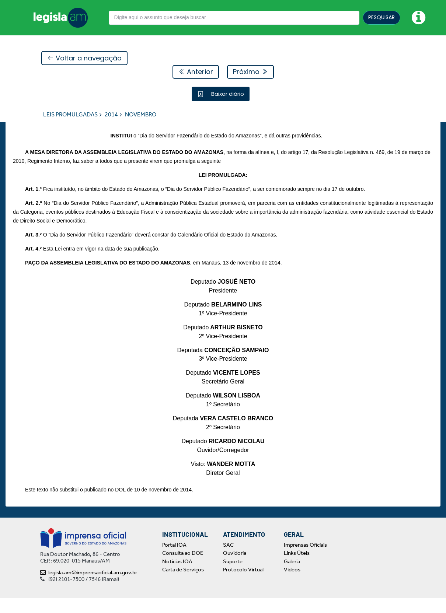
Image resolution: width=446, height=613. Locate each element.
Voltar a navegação (84, 58)
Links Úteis (297, 568)
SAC (228, 560)
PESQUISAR (381, 17)
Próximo (250, 72)
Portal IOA (174, 560)
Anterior (195, 72)
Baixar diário (227, 94)
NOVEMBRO (140, 114)
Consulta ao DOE (182, 568)
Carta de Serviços (183, 585)
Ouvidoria (234, 568)
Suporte (233, 576)
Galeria (292, 576)
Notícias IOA (177, 576)
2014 (111, 114)
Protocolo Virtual (243, 585)
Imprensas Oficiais (305, 560)
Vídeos (292, 585)
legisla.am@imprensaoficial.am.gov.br (88, 587)
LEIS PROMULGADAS (70, 114)
